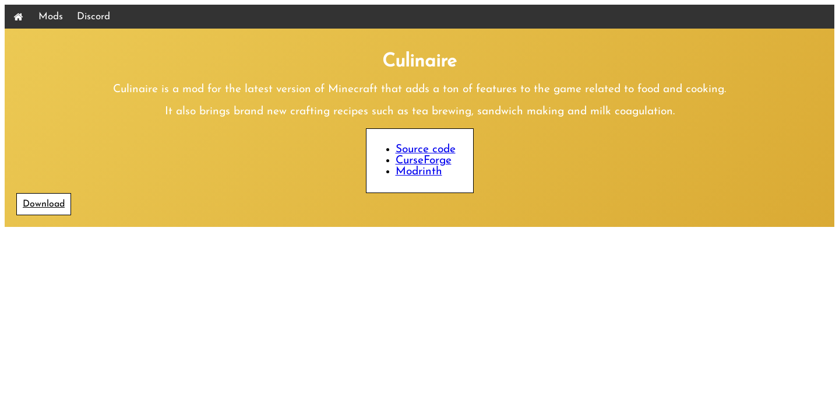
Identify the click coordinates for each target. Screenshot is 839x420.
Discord (93, 17)
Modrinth (419, 171)
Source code (426, 149)
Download (44, 204)
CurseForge (424, 160)
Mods (50, 17)
